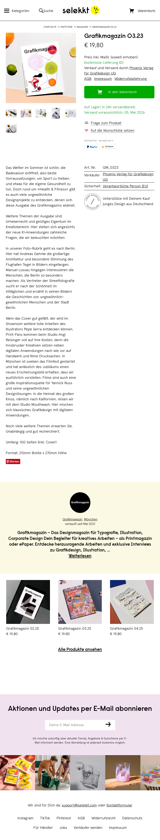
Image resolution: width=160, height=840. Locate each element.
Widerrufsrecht (103, 818)
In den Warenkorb (122, 92)
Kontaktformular (119, 805)
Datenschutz (132, 818)
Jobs (63, 828)
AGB (81, 818)
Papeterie (67, 27)
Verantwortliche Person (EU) (125, 186)
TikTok (45, 818)
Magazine (82, 27)
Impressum (118, 828)
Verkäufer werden (88, 828)
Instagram (25, 818)
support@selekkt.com (79, 805)
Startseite (50, 27)
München (90, 519)
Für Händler (43, 828)
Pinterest (64, 818)
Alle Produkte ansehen (80, 650)
